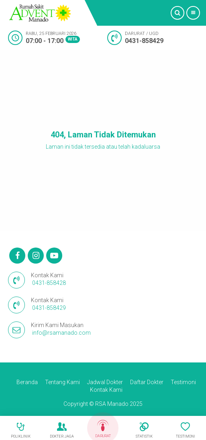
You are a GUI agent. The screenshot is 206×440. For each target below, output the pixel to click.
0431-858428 (49, 283)
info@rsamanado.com (61, 332)
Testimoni (183, 382)
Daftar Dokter (146, 382)
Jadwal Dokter (105, 382)
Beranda (27, 382)
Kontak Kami (106, 390)
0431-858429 (144, 41)
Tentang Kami (62, 382)
